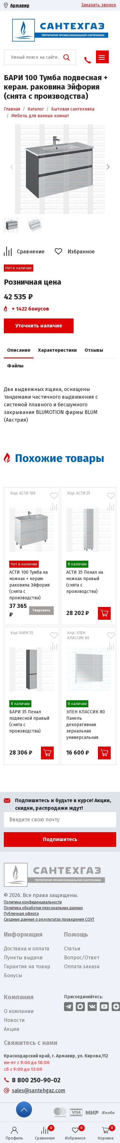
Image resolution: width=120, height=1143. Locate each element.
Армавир (19, 5)
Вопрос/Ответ (81, 958)
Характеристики (57, 350)
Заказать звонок (98, 5)
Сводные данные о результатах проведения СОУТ (49, 919)
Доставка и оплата (26, 949)
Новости (14, 1020)
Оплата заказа (82, 966)
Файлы (15, 366)
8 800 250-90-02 (36, 1080)
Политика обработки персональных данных (43, 908)
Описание (18, 350)
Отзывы (93, 350)
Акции (11, 1029)
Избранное (81, 252)
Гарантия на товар (27, 966)
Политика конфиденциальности (33, 902)
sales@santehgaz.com (38, 1090)
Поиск (66, 57)
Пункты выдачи (23, 958)
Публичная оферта (21, 913)
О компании (19, 1011)
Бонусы (13, 975)
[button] (108, 167)
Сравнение (30, 252)
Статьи (72, 949)
